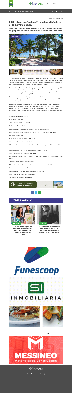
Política (16, 383)
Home (10, 379)
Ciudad (31, 379)
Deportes (20, 379)
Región (26, 379)
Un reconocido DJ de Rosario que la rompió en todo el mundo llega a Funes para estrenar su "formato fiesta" (49, 229)
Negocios (36, 379)
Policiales (22, 383)
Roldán (16, 387)
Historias (57, 379)
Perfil (46, 379)
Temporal (26, 387)
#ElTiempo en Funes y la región (25, 11)
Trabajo (11, 383)
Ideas (42, 379)
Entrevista (57, 383)
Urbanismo (36, 383)
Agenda (32, 387)
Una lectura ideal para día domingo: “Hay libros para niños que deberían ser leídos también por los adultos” (22, 230)
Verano (52, 383)
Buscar (55, 3)
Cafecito (11, 387)
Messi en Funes (44, 383)
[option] (23, 220)
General (51, 379)
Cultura (15, 379)
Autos (20, 387)
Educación (29, 383)
